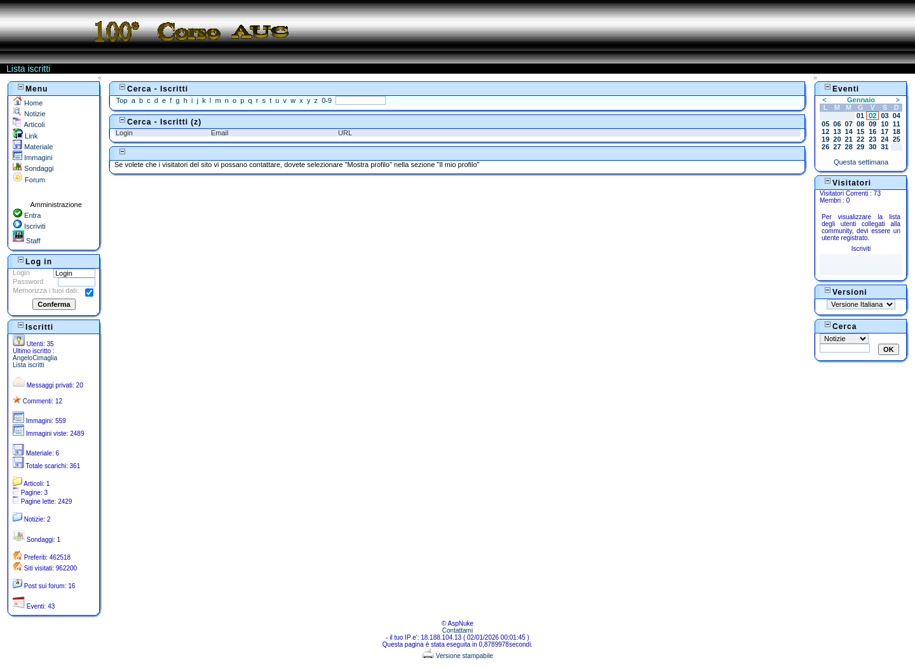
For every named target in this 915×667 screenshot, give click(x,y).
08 (860, 124)
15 (860, 131)
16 (872, 131)
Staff (26, 241)
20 (837, 139)
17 (884, 131)
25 (896, 139)
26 (825, 147)
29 (860, 147)
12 (825, 131)
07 (849, 124)
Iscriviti (29, 226)
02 (872, 115)
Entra (27, 215)
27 (837, 147)
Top (122, 100)
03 (884, 115)
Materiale (33, 147)
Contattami (457, 630)
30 (872, 147)
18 (896, 131)
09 (872, 124)
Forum (29, 180)
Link (25, 136)
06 (837, 124)
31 (884, 147)
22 (860, 139)
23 (872, 139)
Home (28, 103)
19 (825, 139)
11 (896, 124)
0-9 (327, 100)
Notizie (29, 114)
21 (849, 139)
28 (849, 147)
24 (884, 139)
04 (896, 115)
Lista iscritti (28, 364)
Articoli (28, 124)
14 (849, 131)
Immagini (33, 157)
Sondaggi (33, 168)
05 (825, 124)
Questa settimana (861, 162)
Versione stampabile (457, 655)
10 (884, 124)
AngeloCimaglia (35, 357)
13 (837, 131)
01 (860, 115)
